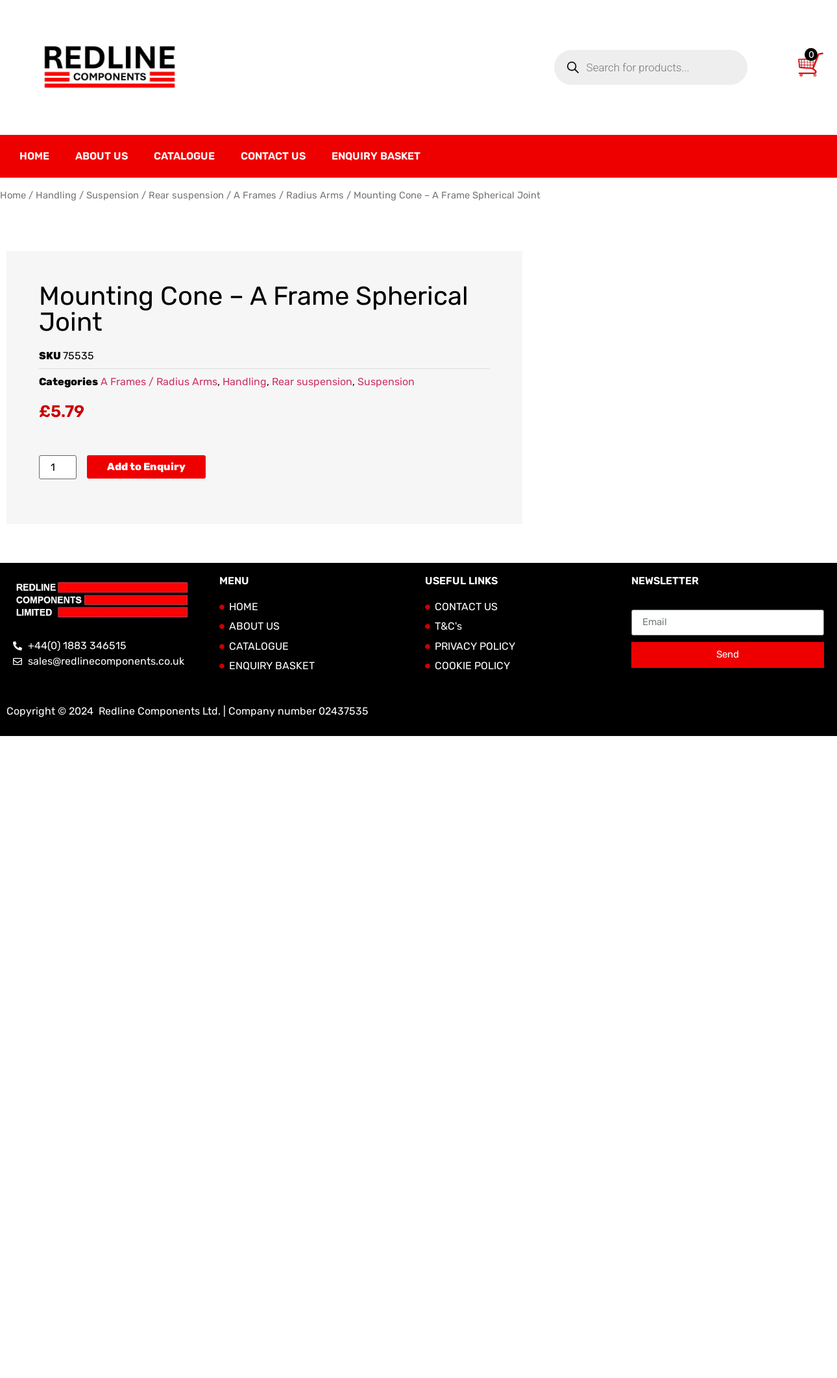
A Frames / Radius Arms (289, 195)
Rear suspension (186, 195)
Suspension (112, 195)
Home (34, 156)
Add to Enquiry (146, 466)
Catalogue (184, 156)
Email (644, 604)
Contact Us (273, 156)
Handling (56, 195)
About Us (101, 156)
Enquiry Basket (376, 156)
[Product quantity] (58, 467)
